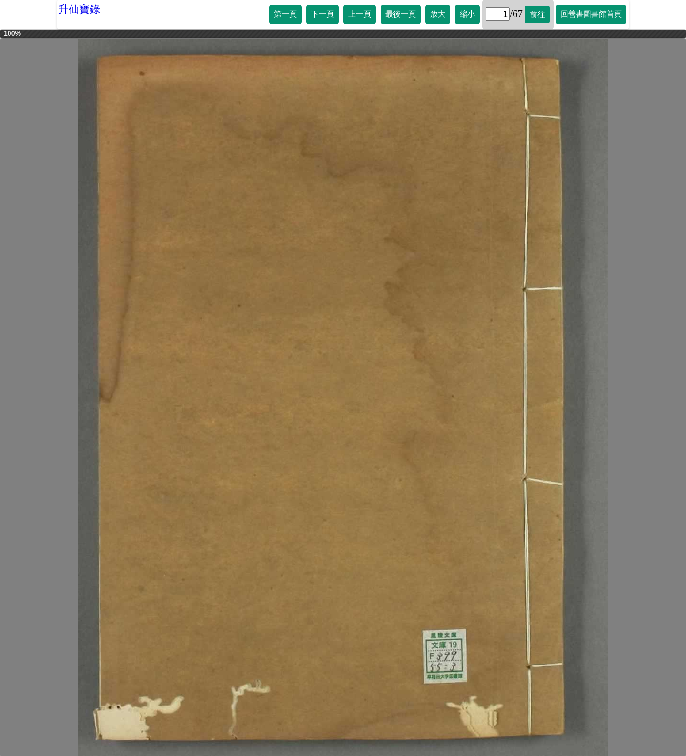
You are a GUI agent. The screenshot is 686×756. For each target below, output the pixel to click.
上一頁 (359, 14)
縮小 (467, 14)
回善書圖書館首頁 (591, 14)
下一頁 (322, 14)
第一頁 (285, 14)
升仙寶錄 (79, 9)
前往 (537, 14)
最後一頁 (400, 14)
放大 (437, 14)
